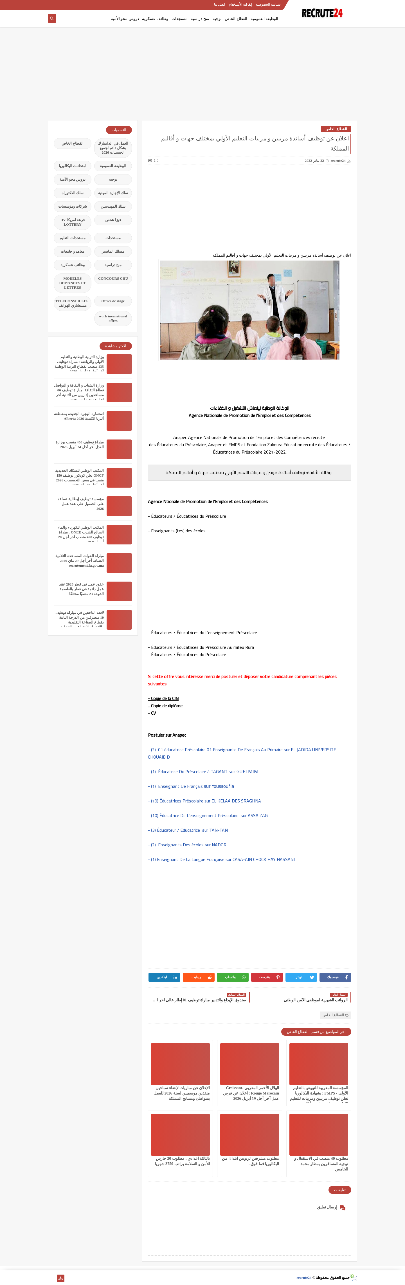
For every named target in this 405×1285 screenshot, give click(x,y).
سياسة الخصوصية (268, 4)
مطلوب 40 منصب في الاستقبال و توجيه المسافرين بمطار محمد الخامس (321, 1163)
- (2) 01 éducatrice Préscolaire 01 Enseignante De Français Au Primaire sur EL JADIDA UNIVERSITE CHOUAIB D (242, 753)
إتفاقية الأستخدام (240, 4)
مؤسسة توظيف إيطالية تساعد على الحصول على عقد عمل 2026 (80, 504)
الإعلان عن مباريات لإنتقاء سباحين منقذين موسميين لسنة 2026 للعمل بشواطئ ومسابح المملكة (182, 1093)
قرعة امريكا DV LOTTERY (72, 222)
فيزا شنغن (113, 220)
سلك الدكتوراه (73, 193)
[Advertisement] (202, 76)
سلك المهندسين (113, 206)
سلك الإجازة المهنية (113, 193)
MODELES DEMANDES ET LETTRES (72, 283)
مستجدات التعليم (73, 238)
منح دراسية (200, 19)
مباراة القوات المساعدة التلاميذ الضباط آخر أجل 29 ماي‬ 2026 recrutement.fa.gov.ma (79, 561)
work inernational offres (113, 318)
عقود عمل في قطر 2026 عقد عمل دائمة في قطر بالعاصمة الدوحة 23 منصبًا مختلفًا (81, 589)
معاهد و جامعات (73, 251)
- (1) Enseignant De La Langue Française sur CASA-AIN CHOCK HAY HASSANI (221, 859)
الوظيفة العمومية (264, 19)
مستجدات (180, 19)
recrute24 (303, 1277)
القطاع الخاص (236, 19)
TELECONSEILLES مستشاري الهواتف (71, 303)
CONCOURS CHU (113, 278)
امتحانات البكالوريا (72, 166)
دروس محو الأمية (125, 19)
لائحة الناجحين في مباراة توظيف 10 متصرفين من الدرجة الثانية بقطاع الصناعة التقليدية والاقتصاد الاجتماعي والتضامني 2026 (79, 622)
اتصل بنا (219, 4)
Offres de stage (113, 301)
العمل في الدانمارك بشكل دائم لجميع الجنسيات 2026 (113, 147)
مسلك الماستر (113, 251)
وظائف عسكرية (155, 19)
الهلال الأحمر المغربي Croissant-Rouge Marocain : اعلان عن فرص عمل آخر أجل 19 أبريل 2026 (251, 1093)
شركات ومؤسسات (72, 206)
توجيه (217, 19)
